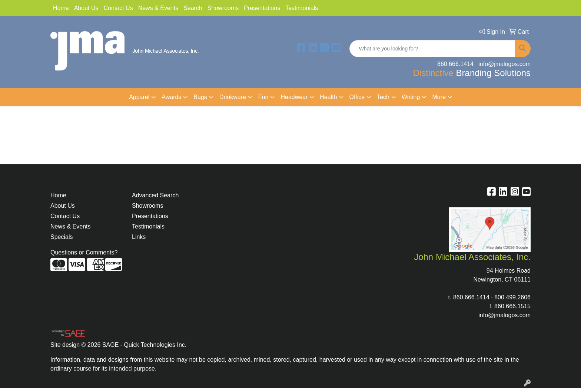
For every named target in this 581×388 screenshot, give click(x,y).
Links (139, 237)
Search (192, 8)
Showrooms (223, 8)
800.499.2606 (512, 297)
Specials (61, 237)
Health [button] (328, 97)
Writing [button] (411, 97)
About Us (86, 8)
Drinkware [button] (232, 97)
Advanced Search (155, 195)
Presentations (262, 8)
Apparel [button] (139, 97)
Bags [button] (200, 97)
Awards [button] (171, 97)
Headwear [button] (294, 97)
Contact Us (118, 8)
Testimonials (301, 8)
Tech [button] (383, 97)
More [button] (438, 97)
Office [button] (357, 97)
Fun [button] (263, 97)
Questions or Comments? (83, 252)
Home (61, 8)
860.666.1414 (471, 297)
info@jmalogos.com (504, 315)
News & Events (158, 8)
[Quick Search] (432, 48)
